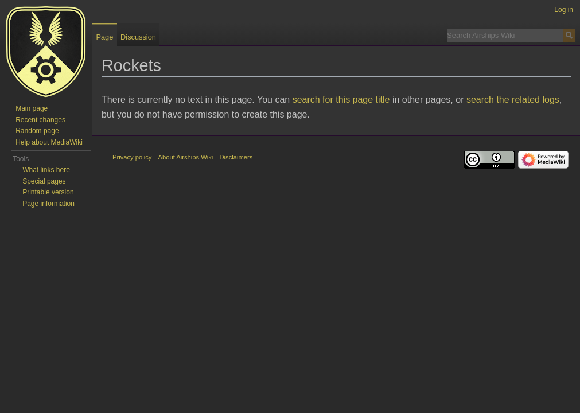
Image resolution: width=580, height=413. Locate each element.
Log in (563, 10)
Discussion (138, 37)
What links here (46, 170)
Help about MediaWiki (49, 142)
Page (104, 37)
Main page (31, 108)
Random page (37, 131)
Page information (48, 204)
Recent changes (40, 120)
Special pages (43, 181)
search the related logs (512, 99)
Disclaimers (236, 157)
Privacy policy (131, 157)
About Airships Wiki (185, 157)
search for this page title (341, 99)
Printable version (47, 192)
